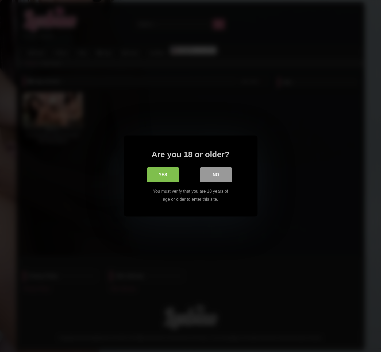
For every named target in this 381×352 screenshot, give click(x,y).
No (216, 174)
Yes (163, 174)
